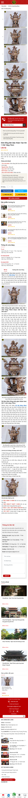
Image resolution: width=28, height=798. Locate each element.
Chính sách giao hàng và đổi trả (8, 772)
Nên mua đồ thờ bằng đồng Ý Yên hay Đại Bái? (14, 130)
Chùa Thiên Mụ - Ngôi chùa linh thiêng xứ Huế (13, 641)
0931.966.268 (18, 748)
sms (24, 796)
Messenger (19, 795)
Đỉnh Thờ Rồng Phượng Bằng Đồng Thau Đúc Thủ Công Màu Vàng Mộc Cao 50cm (17, 238)
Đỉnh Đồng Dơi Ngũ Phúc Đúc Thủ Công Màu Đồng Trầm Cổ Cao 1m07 (17, 222)
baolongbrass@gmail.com (14, 706)
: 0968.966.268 (10, 549)
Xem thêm (5, 604)
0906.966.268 (18, 756)
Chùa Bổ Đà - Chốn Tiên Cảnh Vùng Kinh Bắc (13, 598)
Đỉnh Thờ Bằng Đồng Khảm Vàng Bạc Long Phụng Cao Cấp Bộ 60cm (16, 206)
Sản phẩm (3, 6)
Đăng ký (7, 575)
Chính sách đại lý (5, 776)
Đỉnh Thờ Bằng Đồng (6, 8)
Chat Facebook (7, 191)
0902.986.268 (18, 764)
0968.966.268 (14, 701)
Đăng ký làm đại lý (8, 779)
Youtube (3, 795)
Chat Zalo (21, 191)
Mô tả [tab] (5, 269)
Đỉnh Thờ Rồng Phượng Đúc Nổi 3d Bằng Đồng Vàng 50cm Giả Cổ (17, 214)
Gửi (24, 125)
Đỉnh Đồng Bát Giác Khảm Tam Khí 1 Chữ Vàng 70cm (7, 689)
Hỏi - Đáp (3, 774)
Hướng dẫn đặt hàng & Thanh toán (9, 770)
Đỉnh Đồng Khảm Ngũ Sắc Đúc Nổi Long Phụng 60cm (17, 230)
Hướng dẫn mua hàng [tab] (18, 269)
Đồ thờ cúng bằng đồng (13, 6)
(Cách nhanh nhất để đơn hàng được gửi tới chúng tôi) (14, 199)
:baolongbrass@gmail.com (12, 551)
